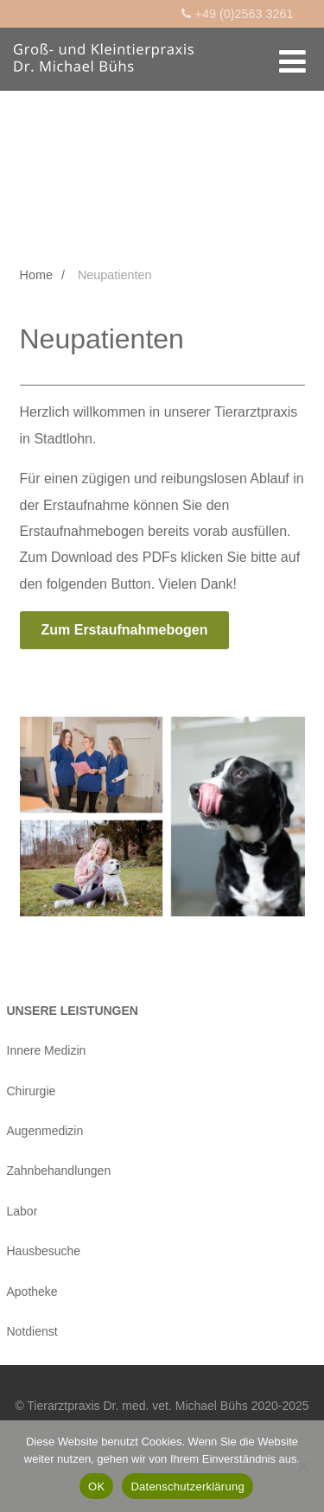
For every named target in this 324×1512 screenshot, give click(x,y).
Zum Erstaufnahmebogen (124, 629)
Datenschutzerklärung (187, 1486)
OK (96, 1486)
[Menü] (292, 62)
